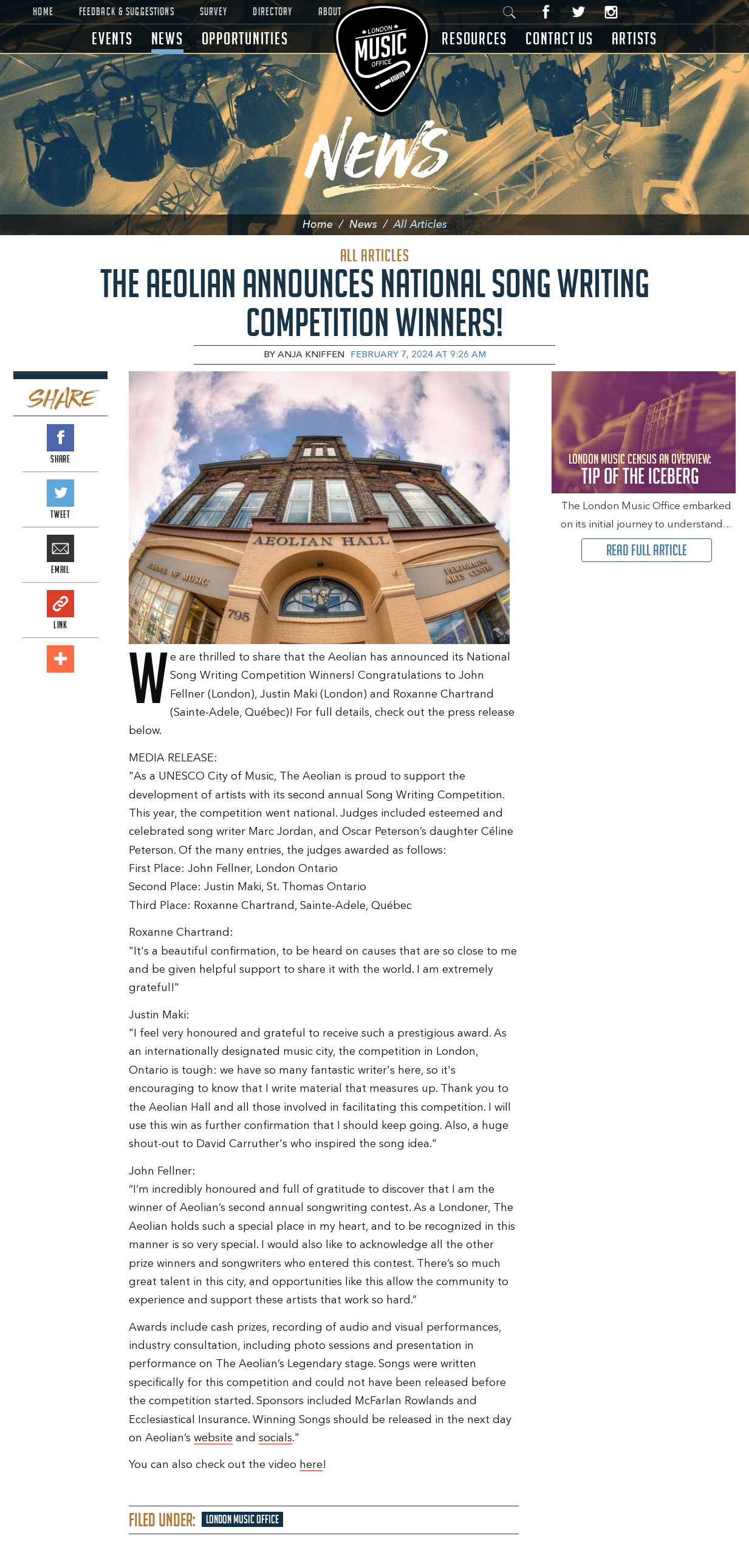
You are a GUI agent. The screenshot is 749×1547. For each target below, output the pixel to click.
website (213, 1438)
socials (275, 1438)
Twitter (579, 12)
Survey (214, 11)
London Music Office (242, 1519)
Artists (634, 38)
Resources (474, 38)
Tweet (60, 493)
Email (60, 548)
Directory (272, 11)
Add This (60, 659)
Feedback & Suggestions (126, 11)
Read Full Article (646, 550)
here (311, 1465)
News (167, 38)
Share (60, 437)
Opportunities (245, 38)
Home (43, 11)
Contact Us (559, 38)
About (330, 11)
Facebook (546, 12)
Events (112, 38)
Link (60, 603)
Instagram (611, 12)
